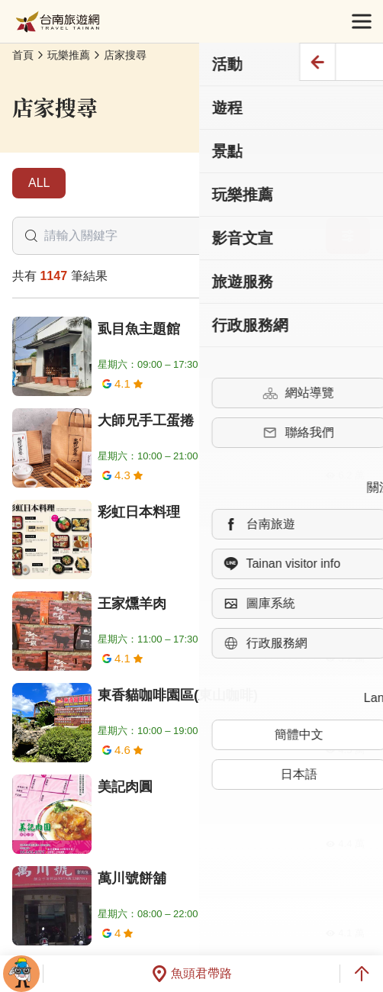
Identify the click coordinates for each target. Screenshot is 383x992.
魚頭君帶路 (191, 973)
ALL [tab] (39, 182)
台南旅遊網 (57, 21)
